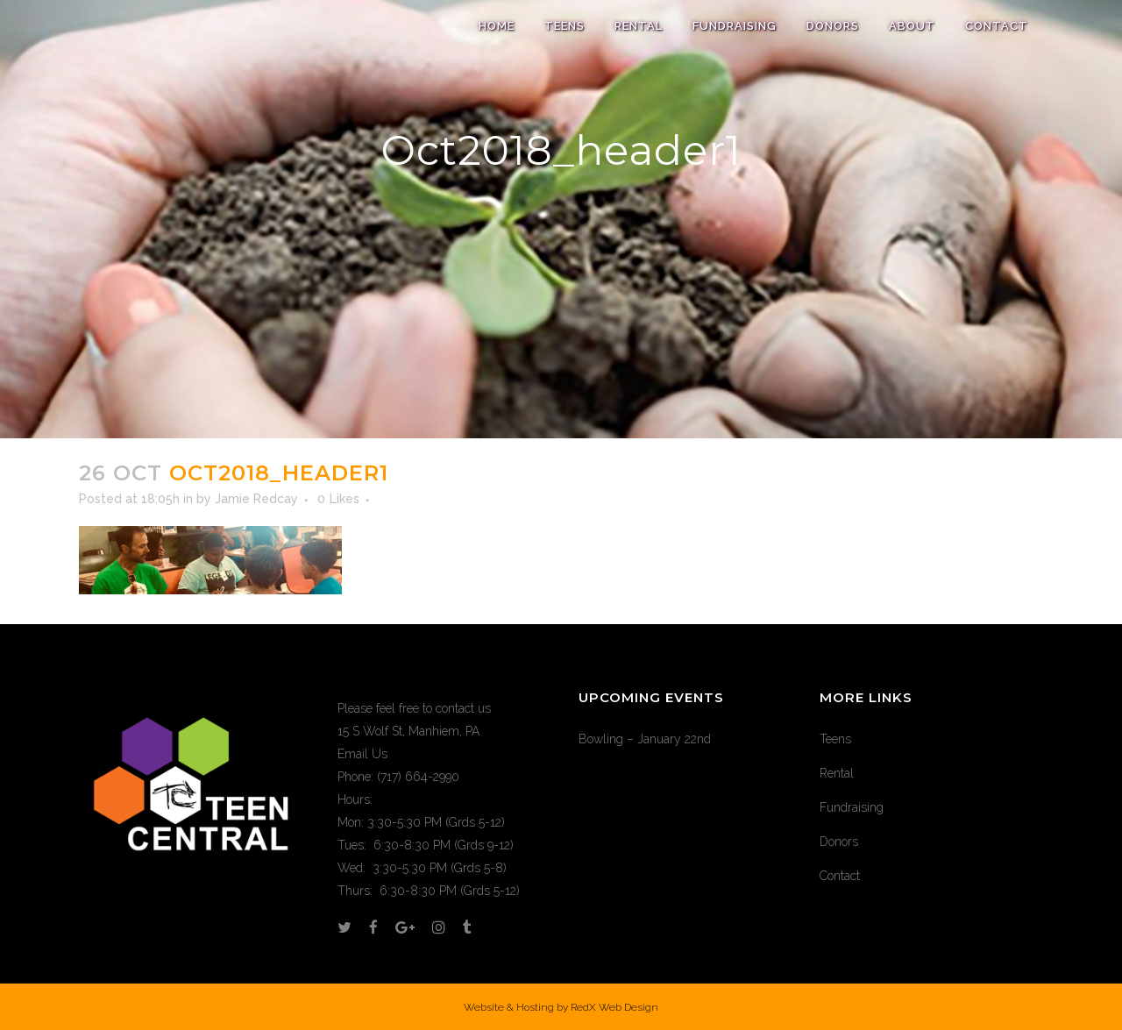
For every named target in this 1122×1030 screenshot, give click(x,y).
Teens (835, 739)
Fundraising (852, 807)
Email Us (362, 754)
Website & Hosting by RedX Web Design (561, 1007)
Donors (839, 842)
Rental (837, 773)
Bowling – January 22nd (645, 739)
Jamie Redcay (256, 499)
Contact (840, 876)
